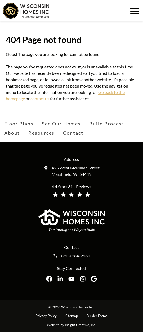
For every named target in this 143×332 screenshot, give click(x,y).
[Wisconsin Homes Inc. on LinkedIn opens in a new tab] (60, 279)
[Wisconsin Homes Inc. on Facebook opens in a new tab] (49, 279)
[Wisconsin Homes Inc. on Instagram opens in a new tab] (83, 279)
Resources (41, 133)
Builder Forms (97, 316)
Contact (73, 133)
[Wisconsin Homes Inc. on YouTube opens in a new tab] (71, 279)
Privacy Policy (46, 316)
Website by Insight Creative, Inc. (71, 325)
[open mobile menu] (133, 10)
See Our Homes (61, 123)
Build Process (106, 123)
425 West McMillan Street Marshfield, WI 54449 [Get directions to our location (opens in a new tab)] (76, 171)
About (12, 133)
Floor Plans (18, 123)
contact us (39, 98)
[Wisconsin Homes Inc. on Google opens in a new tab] (94, 279)
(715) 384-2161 (75, 256)
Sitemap (71, 316)
